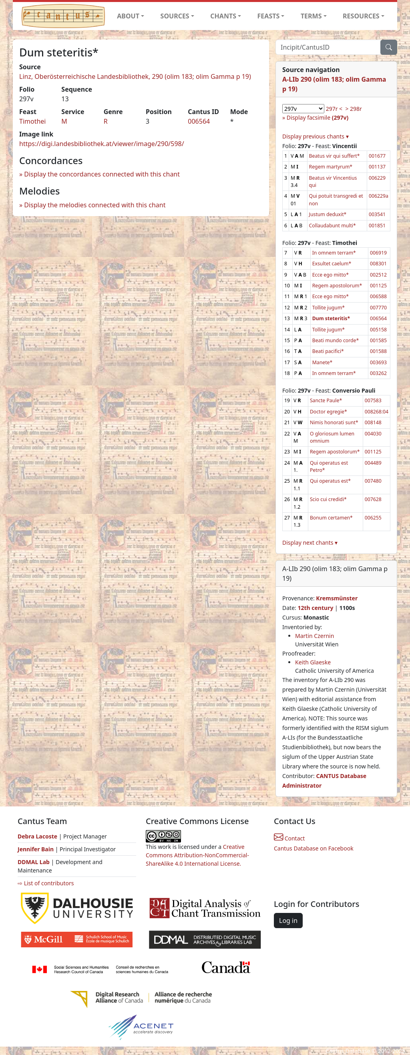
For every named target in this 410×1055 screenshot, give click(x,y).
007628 (373, 499)
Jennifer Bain (36, 849)
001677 (377, 155)
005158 (378, 329)
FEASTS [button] (268, 16)
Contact (289, 838)
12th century (315, 608)
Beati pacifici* (328, 351)
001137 (377, 166)
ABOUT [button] (128, 16)
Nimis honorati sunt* (334, 422)
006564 (199, 121)
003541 (377, 214)
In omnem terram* (334, 252)
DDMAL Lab (34, 862)
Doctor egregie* (328, 411)
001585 (378, 340)
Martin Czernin (314, 636)
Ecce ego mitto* (330, 274)
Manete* (322, 362)
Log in (288, 920)
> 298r (353, 108)
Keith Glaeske (313, 662)
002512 (378, 274)
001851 (377, 225)
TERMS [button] (311, 16)
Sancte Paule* (326, 400)
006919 (378, 252)
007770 (378, 307)
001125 (378, 285)
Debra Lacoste (37, 836)
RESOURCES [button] (361, 16)
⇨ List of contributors (46, 883)
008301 (378, 263)
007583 (373, 400)
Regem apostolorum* (337, 285)
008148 (373, 422)
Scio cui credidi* (328, 499)
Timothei (32, 121)
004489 (373, 462)
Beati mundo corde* (335, 340)
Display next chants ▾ (310, 542)
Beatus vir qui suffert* (334, 155)
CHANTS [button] (223, 16)
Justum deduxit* (328, 214)
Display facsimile (317, 117)
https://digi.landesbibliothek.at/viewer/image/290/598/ (101, 143)
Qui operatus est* (330, 480)
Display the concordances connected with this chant (102, 174)
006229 (377, 177)
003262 (378, 373)
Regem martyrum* (331, 166)
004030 (373, 433)
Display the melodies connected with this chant (94, 205)
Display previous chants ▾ (315, 136)
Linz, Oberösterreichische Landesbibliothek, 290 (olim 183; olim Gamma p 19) (135, 76)
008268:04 (376, 411)
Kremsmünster (337, 598)
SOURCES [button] (175, 16)
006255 (373, 517)
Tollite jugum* (328, 307)
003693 (378, 362)
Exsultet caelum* (331, 263)
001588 (378, 351)
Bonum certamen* (331, 517)
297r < (334, 108)
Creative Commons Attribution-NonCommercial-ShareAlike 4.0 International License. (197, 855)
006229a (378, 196)
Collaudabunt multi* (332, 225)
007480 (373, 480)
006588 (378, 296)
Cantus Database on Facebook (314, 848)
